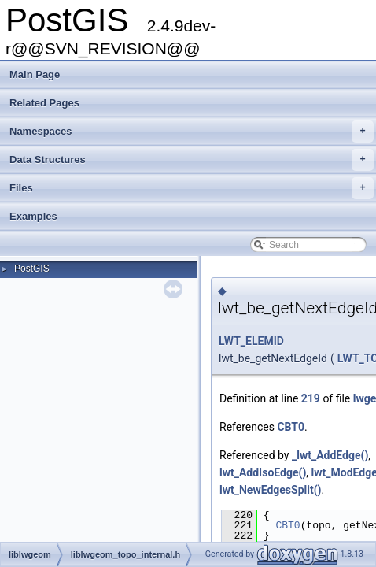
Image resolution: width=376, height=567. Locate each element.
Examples (33, 216)
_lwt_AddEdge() (330, 455)
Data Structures (191, 160)
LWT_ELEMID (251, 341)
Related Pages (44, 103)
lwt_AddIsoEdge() (262, 472)
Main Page (34, 74)
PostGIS (32, 268)
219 (310, 398)
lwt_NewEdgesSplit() (270, 490)
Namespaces (191, 131)
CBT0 (290, 427)
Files (191, 188)
